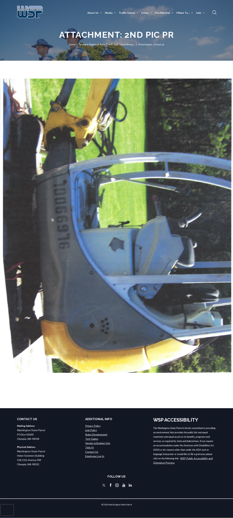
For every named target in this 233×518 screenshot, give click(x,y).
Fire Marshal (164, 12)
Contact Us (91, 451)
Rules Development (96, 434)
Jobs (200, 12)
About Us (94, 12)
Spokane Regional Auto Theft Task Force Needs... (107, 44)
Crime (146, 12)
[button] (214, 12)
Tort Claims (91, 438)
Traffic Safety (129, 12)
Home (72, 44)
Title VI (89, 447)
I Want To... (184, 12)
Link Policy (91, 429)
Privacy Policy (93, 425)
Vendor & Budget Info (97, 442)
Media (110, 12)
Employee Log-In (94, 455)
